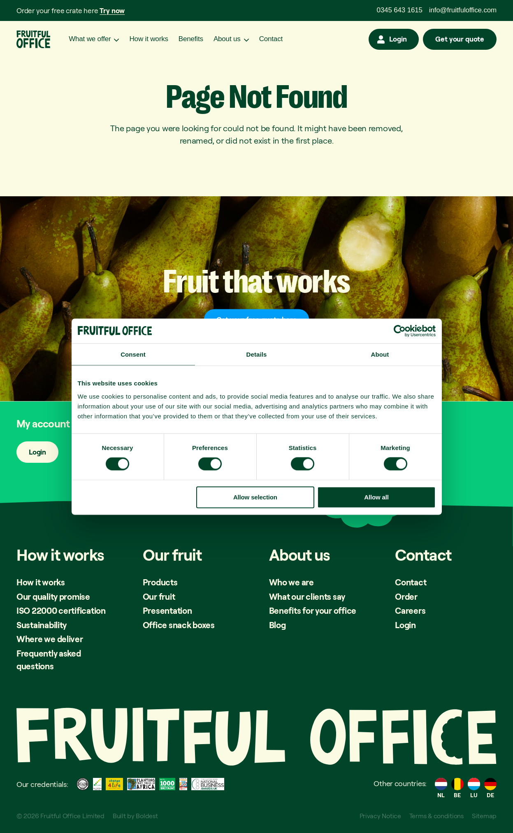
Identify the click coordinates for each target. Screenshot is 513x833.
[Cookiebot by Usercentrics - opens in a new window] (400, 331)
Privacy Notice (378, 816)
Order (406, 596)
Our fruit (159, 596)
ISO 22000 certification (62, 610)
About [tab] (380, 353)
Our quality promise (54, 596)
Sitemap (484, 816)
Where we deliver (50, 638)
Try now (112, 10)
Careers (410, 610)
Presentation (168, 610)
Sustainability (42, 625)
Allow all (376, 496)
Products (161, 582)
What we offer (90, 39)
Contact (271, 39)
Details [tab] (256, 353)
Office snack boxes (179, 625)
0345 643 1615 (399, 10)
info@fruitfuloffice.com (463, 10)
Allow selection (255, 496)
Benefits (191, 39)
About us (227, 39)
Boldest (147, 816)
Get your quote (459, 39)
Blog (277, 625)
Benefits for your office (313, 610)
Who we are (291, 582)
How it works (148, 39)
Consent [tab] (133, 353)
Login (397, 39)
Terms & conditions (436, 816)
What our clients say (308, 596)
